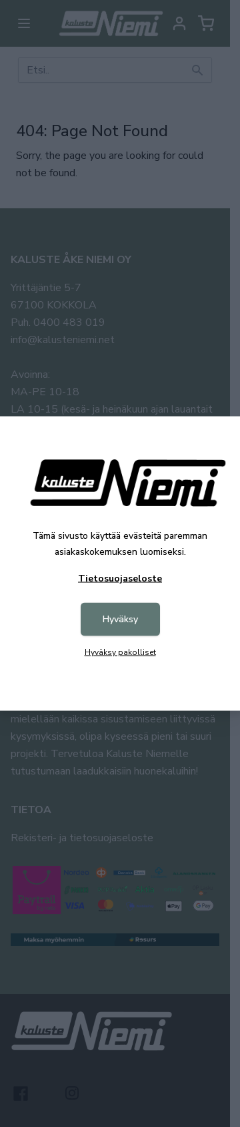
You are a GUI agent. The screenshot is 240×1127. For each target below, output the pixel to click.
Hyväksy (120, 619)
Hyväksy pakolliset (120, 652)
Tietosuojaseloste (120, 578)
